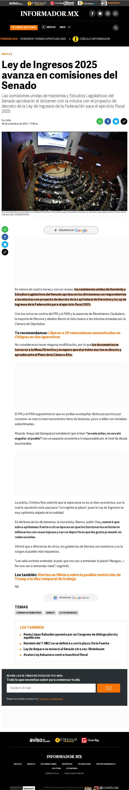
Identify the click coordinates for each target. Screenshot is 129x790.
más (65, 27)
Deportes (67, 764)
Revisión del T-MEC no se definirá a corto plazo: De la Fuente (66, 643)
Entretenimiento (105, 764)
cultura (56, 769)
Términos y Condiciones (51, 699)
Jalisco (18, 764)
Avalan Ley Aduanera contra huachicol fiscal (56, 655)
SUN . (9, 120)
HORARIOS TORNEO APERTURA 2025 (43, 39)
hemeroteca (52, 774)
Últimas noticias (24, 27)
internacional (49, 764)
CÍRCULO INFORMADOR (95, 39)
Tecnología (84, 764)
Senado (50, 613)
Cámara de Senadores (28, 613)
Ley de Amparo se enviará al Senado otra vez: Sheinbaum (64, 649)
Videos (49, 27)
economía (71, 769)
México (6, 54)
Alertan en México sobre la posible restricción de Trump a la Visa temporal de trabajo (68, 577)
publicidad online (74, 774)
